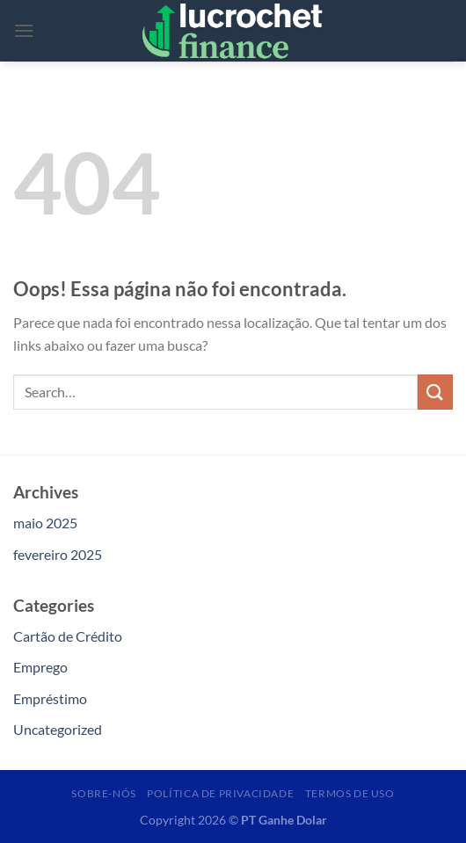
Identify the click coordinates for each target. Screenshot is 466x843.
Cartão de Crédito (67, 636)
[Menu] (23, 30)
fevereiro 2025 (57, 554)
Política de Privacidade (220, 793)
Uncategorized (57, 729)
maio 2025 (45, 522)
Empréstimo (50, 698)
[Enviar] (435, 391)
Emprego (40, 666)
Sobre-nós (103, 793)
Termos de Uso (350, 793)
